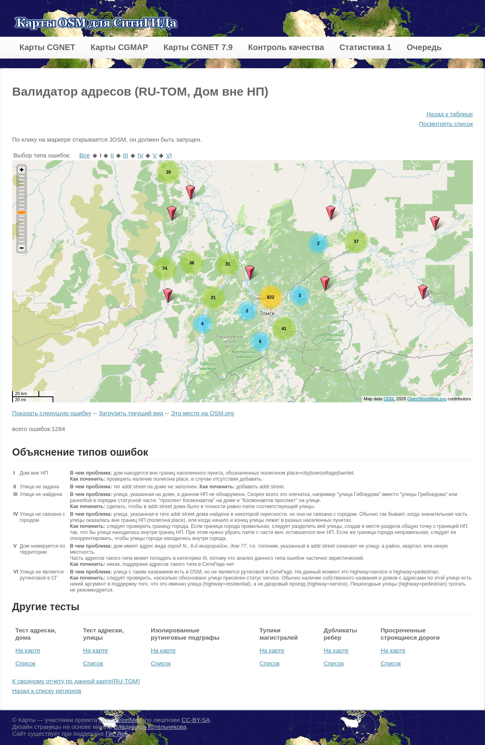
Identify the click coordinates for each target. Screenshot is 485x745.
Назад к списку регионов (46, 690)
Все (84, 155)
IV (140, 155)
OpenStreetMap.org (427, 398)
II (112, 155)
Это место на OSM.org (202, 413)
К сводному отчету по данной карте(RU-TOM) (76, 681)
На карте (27, 650)
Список (25, 663)
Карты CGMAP (119, 47)
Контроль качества (286, 47)
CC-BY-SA (195, 719)
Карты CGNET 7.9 (197, 47)
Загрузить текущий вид (131, 413)
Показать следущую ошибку (51, 413)
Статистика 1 (365, 47)
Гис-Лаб (117, 733)
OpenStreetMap (120, 719)
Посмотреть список (446, 123)
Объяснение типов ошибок (80, 452)
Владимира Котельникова (150, 726)
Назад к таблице (449, 114)
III (125, 155)
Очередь (424, 47)
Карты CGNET (47, 47)
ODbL (389, 398)
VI (169, 155)
